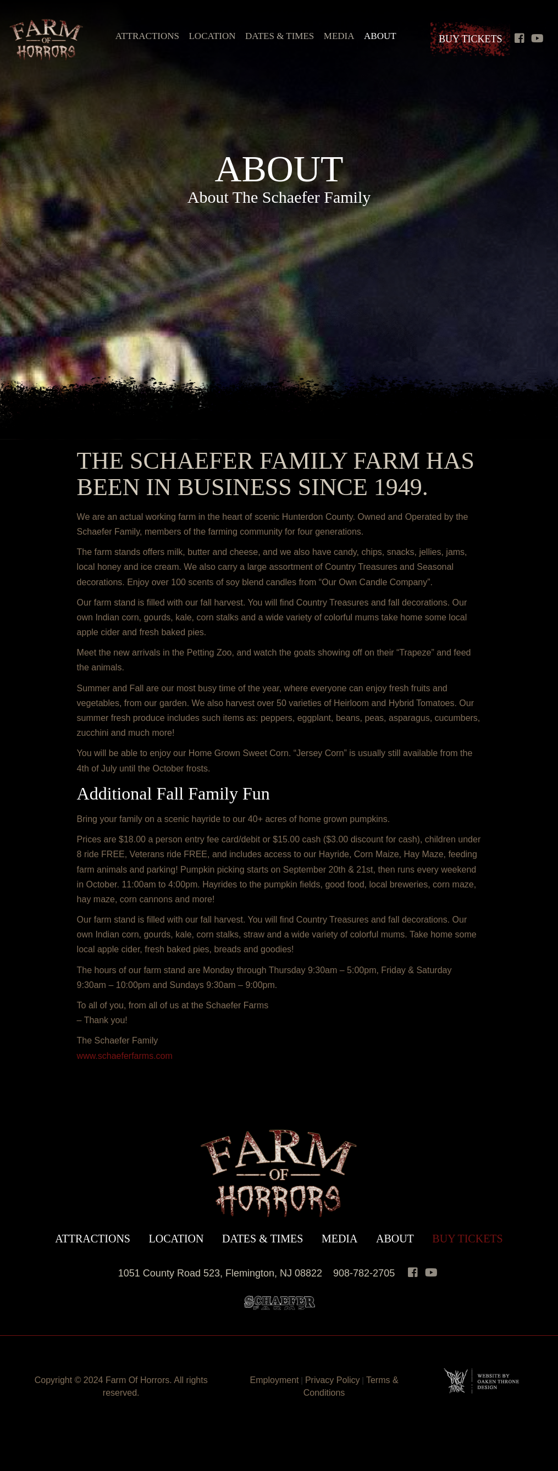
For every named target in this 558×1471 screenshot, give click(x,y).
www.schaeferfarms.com (125, 1056)
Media (339, 36)
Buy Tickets (470, 39)
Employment (274, 1380)
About (380, 36)
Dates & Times (279, 36)
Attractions (147, 36)
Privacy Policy (332, 1380)
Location (212, 36)
